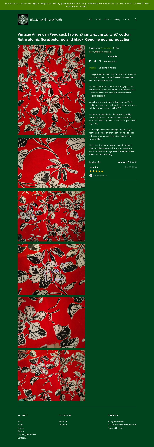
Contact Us (22, 438)
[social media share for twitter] (95, 61)
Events (107, 19)
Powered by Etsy (115, 428)
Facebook (63, 421)
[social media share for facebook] (90, 61)
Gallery (117, 19)
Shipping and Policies (27, 434)
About (98, 19)
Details (93, 67)
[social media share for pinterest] (100, 61)
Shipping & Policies (107, 67)
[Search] (135, 19)
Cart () (126, 19)
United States (106, 48)
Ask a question (110, 61)
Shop (89, 19)
